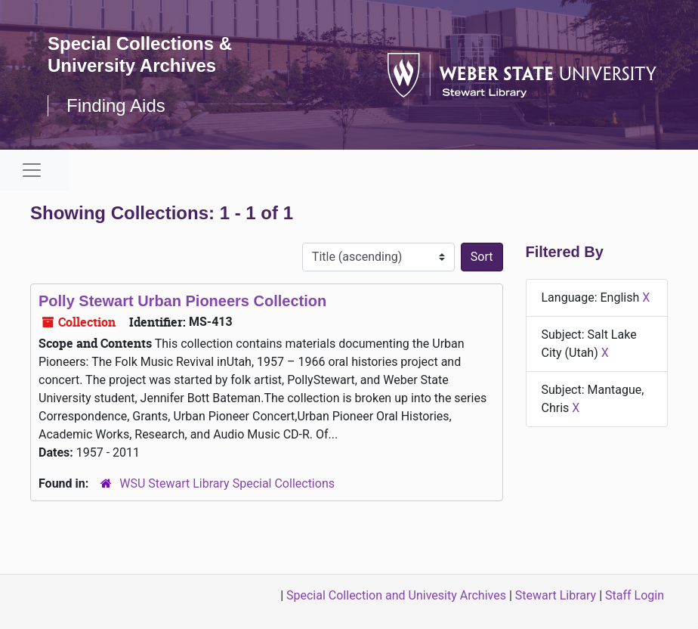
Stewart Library (555, 595)
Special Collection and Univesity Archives (396, 595)
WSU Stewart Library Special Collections (227, 483)
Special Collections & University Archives (140, 54)
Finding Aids (115, 105)
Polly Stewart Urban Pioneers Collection (182, 301)
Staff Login (634, 595)
